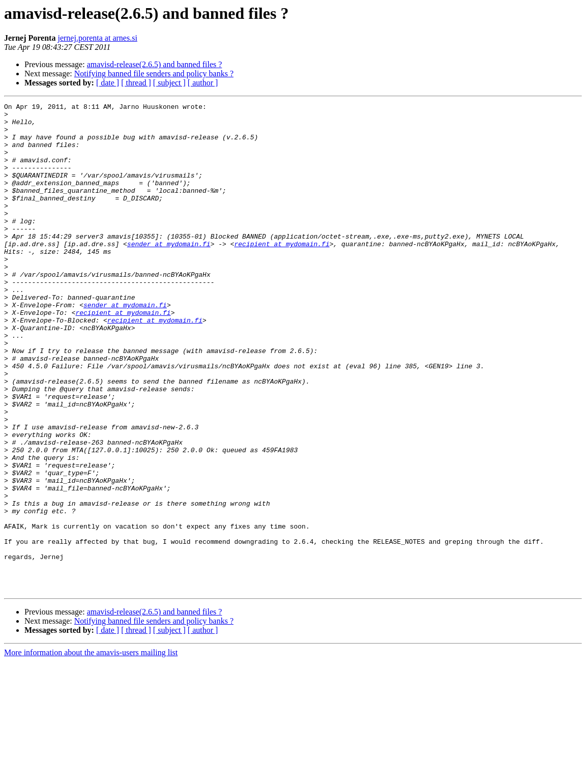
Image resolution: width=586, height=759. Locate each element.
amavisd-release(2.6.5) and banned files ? (154, 64)
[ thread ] (136, 82)
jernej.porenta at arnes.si (97, 38)
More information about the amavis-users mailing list (91, 750)
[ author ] (203, 82)
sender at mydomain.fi (169, 272)
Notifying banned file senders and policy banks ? (153, 73)
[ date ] (107, 82)
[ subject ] (169, 82)
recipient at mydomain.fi (281, 272)
